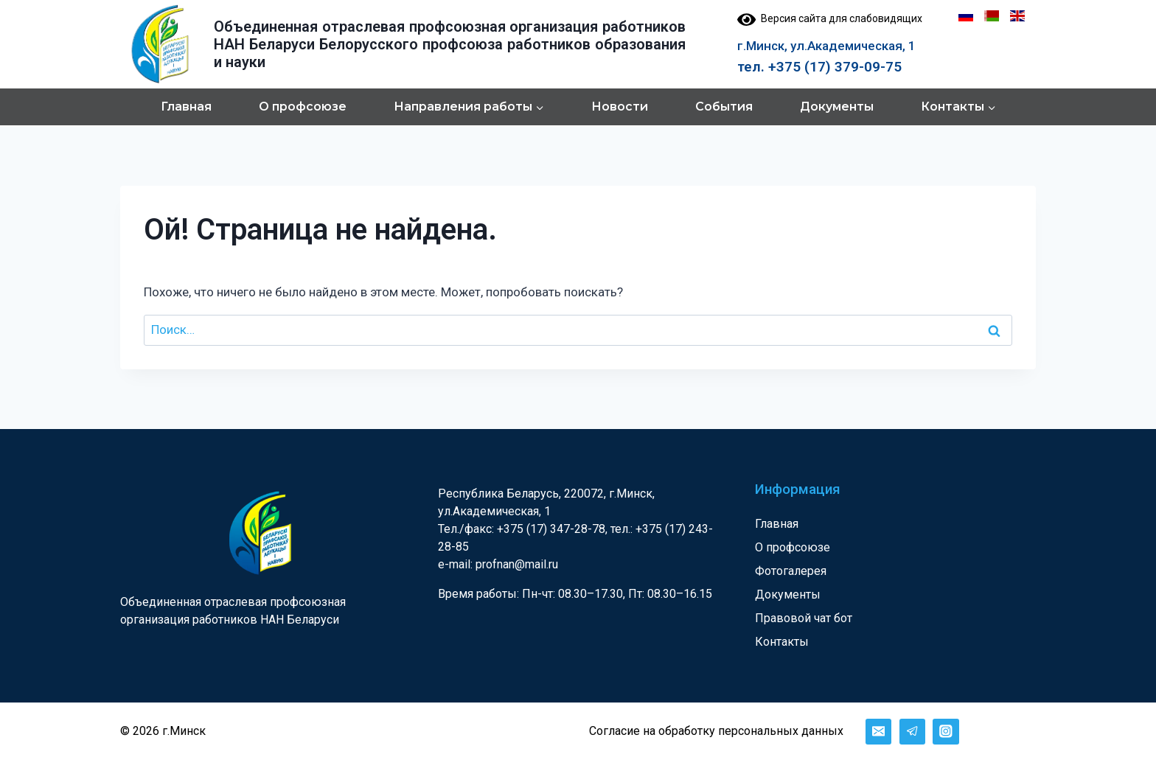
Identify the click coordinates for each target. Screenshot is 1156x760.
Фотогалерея (790, 571)
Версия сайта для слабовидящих (829, 18)
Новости (619, 107)
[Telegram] (912, 732)
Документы (837, 107)
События (724, 107)
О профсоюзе (303, 107)
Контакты (782, 642)
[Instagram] (945, 732)
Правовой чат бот (803, 618)
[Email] (878, 732)
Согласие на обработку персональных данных (716, 731)
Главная (186, 107)
